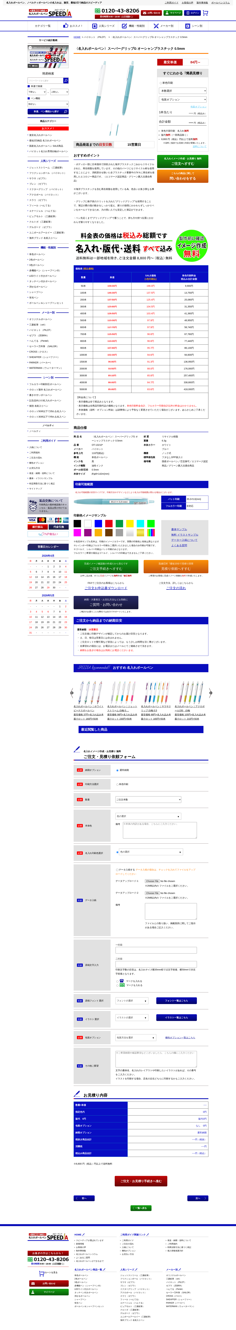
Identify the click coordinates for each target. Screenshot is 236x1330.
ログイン (195, 13)
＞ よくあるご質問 (82, 1257)
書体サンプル (179, 529)
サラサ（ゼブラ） (38, 178)
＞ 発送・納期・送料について (178, 1240)
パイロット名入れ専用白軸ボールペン (48, 151)
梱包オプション (36, 463)
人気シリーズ (103, 26)
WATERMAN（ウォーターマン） (46, 368)
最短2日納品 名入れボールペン (45, 140)
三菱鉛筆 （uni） (38, 324)
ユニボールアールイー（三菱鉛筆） (47, 232)
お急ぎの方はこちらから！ (48, 1253)
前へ (84, 1198)
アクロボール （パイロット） (44, 194)
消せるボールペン (38, 286)
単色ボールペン (37, 254)
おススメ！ (72, 26)
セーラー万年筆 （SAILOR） (44, 346)
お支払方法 (34, 468)
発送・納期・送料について (42, 473)
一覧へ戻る (141, 1208)
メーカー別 (163, 26)
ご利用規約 (34, 452)
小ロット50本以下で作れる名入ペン (47, 411)
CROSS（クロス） (39, 351)
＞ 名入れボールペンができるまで (89, 1261)
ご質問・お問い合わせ (106, 602)
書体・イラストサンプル (41, 478)
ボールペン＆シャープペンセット (46, 303)
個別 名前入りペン (38, 406)
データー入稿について (184, 540)
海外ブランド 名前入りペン (43, 238)
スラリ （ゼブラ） (38, 200)
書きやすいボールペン (40, 395)
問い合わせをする (183, 175)
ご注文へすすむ (182, 161)
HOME (77, 37)
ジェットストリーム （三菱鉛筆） (46, 167)
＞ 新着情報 (79, 1244)
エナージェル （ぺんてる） (43, 211)
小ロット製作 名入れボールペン (45, 389)
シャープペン (36, 292)
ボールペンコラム (220, 2)
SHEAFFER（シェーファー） (44, 357)
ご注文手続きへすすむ (106, 566)
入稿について (35, 447)
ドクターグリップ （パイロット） (46, 189)
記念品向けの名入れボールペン (45, 400)
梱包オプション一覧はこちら (180, 1037)
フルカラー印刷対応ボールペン (45, 384)
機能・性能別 (133, 26)
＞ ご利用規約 (171, 1244)
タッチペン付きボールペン (43, 281)
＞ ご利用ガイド (126, 1240)
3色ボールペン (36, 265)
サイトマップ (35, 488)
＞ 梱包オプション (127, 1251)
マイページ (175, 13)
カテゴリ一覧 (43, 25)
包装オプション (198, 106)
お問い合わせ (153, 13)
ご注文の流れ (35, 457)
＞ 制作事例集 (80, 1251)
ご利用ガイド (171, 2)
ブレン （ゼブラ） (38, 183)
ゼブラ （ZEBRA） (39, 335)
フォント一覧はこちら (176, 1000)
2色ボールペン (36, 259)
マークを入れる (129, 981)
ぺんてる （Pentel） (39, 341)
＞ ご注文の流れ (126, 1244)
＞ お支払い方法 (126, 1254)
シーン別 (193, 26)
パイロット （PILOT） (40, 330)
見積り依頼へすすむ (176, 566)
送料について (200, 146)
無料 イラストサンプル (184, 534)
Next (210, 693)
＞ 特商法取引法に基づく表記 (178, 1247)
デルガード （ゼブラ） (41, 227)
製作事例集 (202, 2)
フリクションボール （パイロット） (47, 173)
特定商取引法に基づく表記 (42, 483)
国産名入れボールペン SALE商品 (46, 146)
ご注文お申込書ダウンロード (106, 588)
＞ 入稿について (126, 1247)
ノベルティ (35, 431)
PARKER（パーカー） (40, 362)
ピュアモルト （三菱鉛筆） (43, 216)
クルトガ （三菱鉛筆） (41, 221)
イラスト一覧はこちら (176, 1017)
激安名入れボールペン (40, 135)
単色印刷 (166, 82)
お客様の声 (187, 2)
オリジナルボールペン (40, 319)
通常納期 (122, 770)
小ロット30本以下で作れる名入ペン (47, 416)
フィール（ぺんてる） (40, 205)
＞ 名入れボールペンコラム (86, 1254)
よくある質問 (179, 545)
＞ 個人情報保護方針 (174, 1251)
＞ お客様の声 (80, 1247)
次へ (198, 1198)
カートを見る (48, 1273)
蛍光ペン (33, 297)
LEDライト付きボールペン (43, 276)
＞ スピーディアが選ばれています (89, 1240)
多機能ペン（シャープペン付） (45, 270)
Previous (71, 693)
